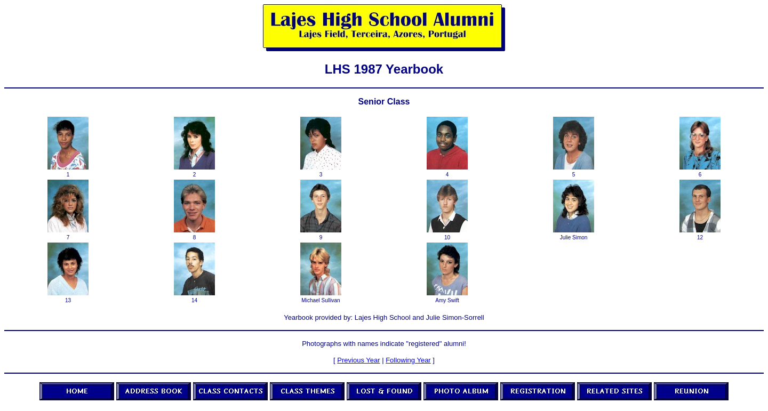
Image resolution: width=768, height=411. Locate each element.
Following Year (408, 360)
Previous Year (358, 360)
